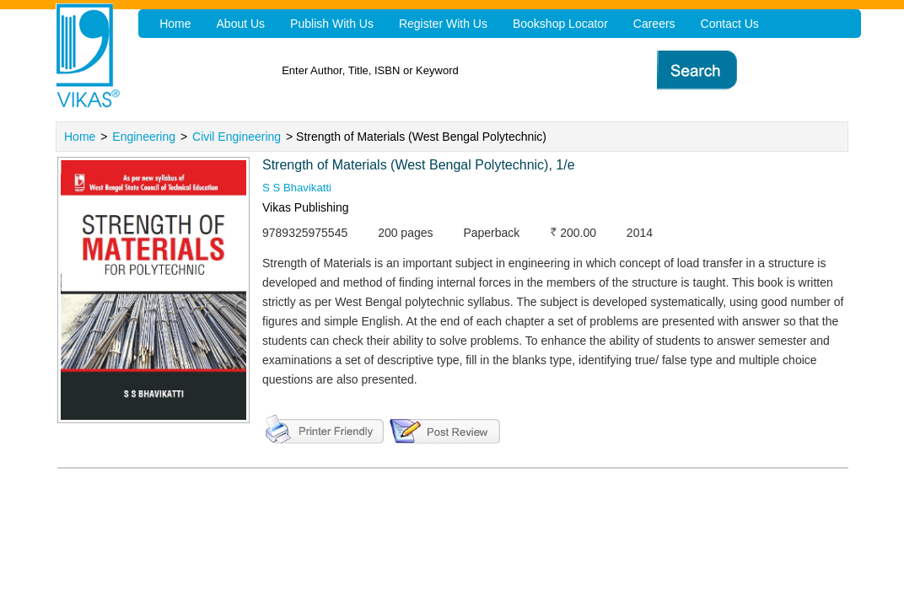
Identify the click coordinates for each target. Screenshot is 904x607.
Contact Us (720, 23)
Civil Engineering (236, 136)
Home (79, 136)
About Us (239, 23)
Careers (646, 23)
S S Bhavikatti (299, 188)
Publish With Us (328, 23)
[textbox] (486, 70)
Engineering (143, 136)
